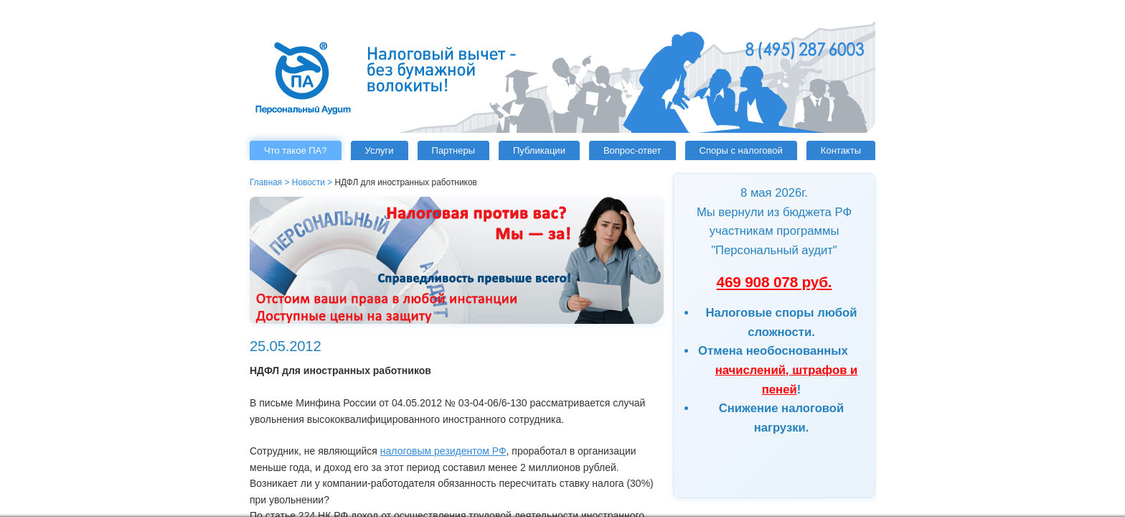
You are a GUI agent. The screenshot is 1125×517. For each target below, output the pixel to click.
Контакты (841, 150)
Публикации (539, 150)
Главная (266, 182)
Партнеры (453, 150)
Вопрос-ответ (632, 150)
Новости (308, 182)
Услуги (379, 150)
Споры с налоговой (741, 150)
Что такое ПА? (295, 150)
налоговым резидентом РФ (443, 451)
